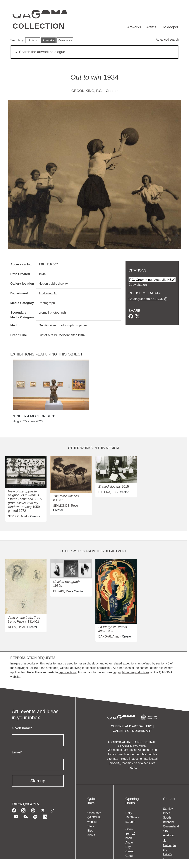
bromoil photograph (52, 312)
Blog (90, 830)
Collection (39, 26)
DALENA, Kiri (107, 492)
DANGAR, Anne (108, 636)
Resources (65, 40)
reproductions (67, 672)
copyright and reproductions (131, 672)
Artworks (134, 27)
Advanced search (167, 39)
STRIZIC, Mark (18, 516)
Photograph (47, 303)
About (91, 835)
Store (90, 826)
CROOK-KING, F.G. (87, 91)
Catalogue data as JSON (145, 299)
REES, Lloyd (16, 627)
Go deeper (169, 27)
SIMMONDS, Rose (65, 505)
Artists (151, 27)
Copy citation (137, 284)
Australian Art (48, 293)
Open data (94, 813)
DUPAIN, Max (62, 591)
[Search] (94, 52)
